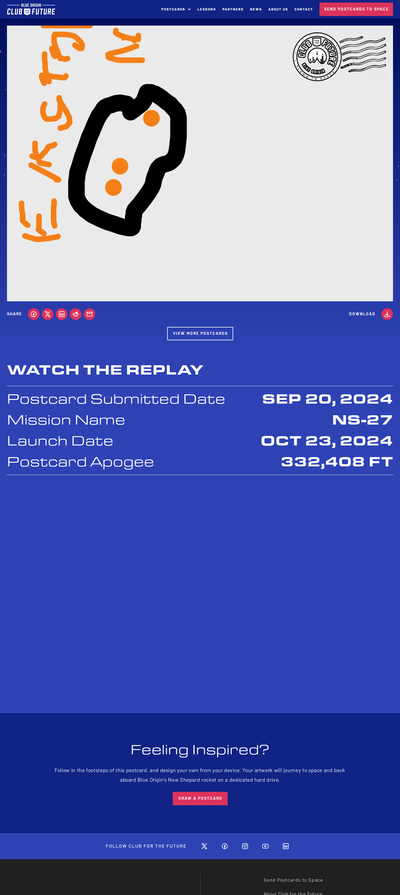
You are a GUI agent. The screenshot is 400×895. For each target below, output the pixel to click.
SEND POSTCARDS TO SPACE (356, 9)
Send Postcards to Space (293, 880)
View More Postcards (200, 333)
